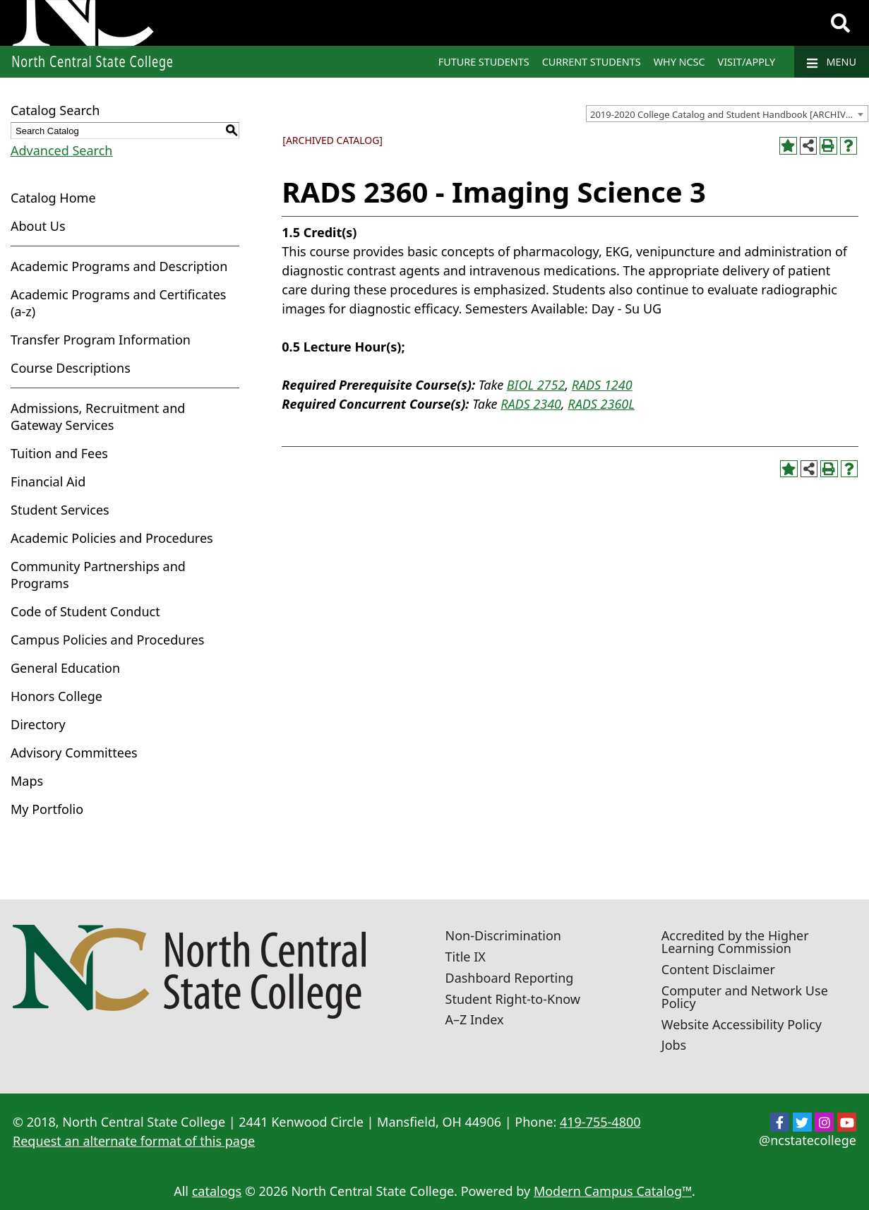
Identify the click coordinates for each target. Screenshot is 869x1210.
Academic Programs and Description (119, 266)
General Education (65, 667)
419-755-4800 (600, 1121)
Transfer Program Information (101, 339)
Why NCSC (679, 61)
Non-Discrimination (503, 935)
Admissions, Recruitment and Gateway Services (98, 416)
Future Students (483, 61)
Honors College (56, 696)
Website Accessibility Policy (741, 1024)
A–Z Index (474, 1019)
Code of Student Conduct (85, 611)
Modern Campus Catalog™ (613, 1190)
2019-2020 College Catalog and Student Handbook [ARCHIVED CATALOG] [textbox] (729, 114)
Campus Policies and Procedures (107, 639)
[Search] (840, 23)
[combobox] (727, 113)
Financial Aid (48, 481)
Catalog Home (53, 197)
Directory (38, 724)
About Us (38, 225)
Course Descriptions (71, 367)
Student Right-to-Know (512, 998)
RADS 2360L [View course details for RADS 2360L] (601, 403)
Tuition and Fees (59, 453)
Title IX (465, 956)
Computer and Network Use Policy (744, 997)
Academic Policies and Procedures (112, 537)
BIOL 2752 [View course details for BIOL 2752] (536, 384)
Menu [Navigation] (831, 62)
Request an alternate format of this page (134, 1140)
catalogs (217, 1190)
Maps (27, 780)
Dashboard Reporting (509, 977)
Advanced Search (61, 150)
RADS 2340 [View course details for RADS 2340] (531, 403)
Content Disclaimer (718, 969)
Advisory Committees (74, 752)
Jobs (674, 1044)
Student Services (60, 509)
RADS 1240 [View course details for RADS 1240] (602, 384)
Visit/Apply (747, 61)
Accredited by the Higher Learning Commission (735, 942)
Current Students (591, 61)
